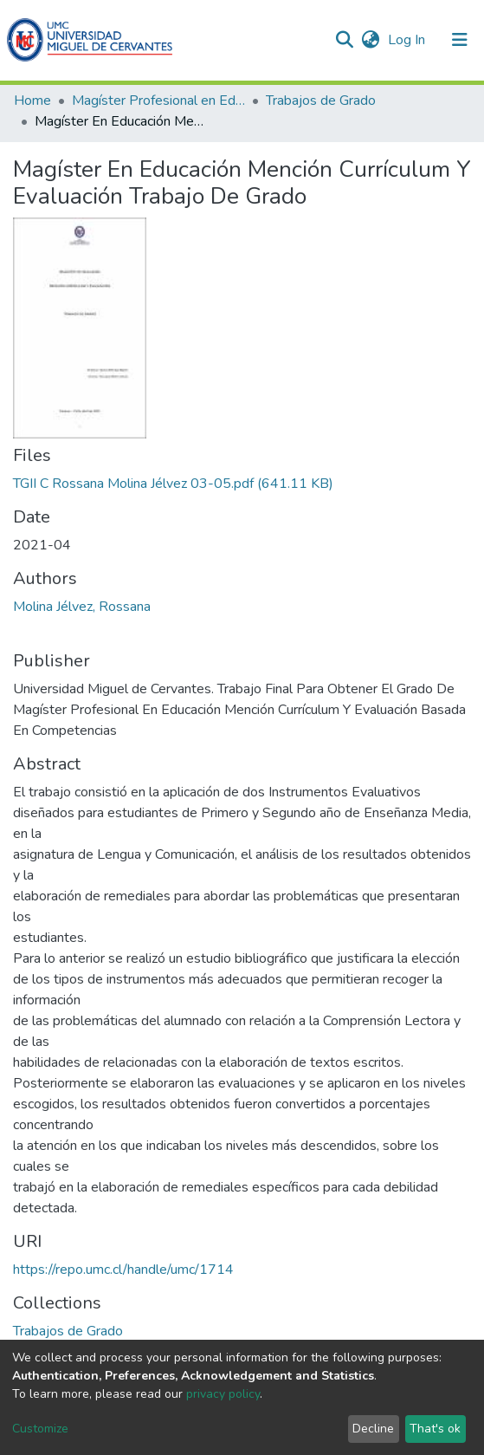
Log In (408, 39)
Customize (40, 1428)
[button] (370, 39)
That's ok (435, 1428)
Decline (373, 1428)
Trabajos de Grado (321, 100)
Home (32, 100)
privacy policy (223, 1394)
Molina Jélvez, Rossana (82, 606)
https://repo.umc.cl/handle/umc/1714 (123, 1269)
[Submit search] (344, 40)
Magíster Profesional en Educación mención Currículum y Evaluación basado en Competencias (158, 100)
